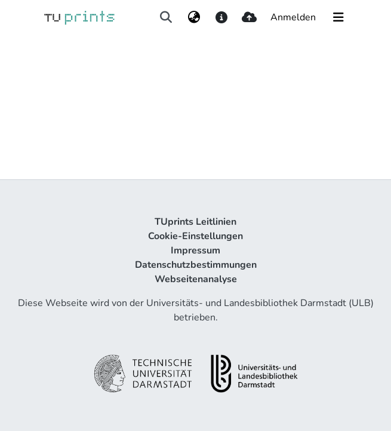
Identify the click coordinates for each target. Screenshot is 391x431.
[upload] (249, 17)
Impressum (195, 250)
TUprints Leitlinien (195, 221)
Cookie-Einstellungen (195, 236)
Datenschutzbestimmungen (196, 264)
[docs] (221, 17)
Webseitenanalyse (196, 279)
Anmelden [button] (293, 17)
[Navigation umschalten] (338, 17)
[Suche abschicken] (166, 17)
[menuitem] (193, 17)
